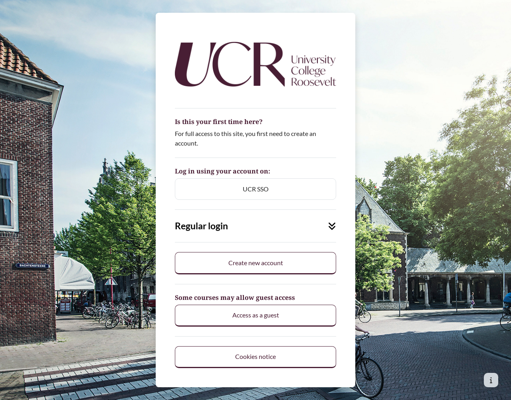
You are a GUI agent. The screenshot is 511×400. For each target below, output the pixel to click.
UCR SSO (256, 189)
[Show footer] (491, 380)
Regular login (255, 226)
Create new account (255, 262)
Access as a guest (255, 315)
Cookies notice (255, 356)
